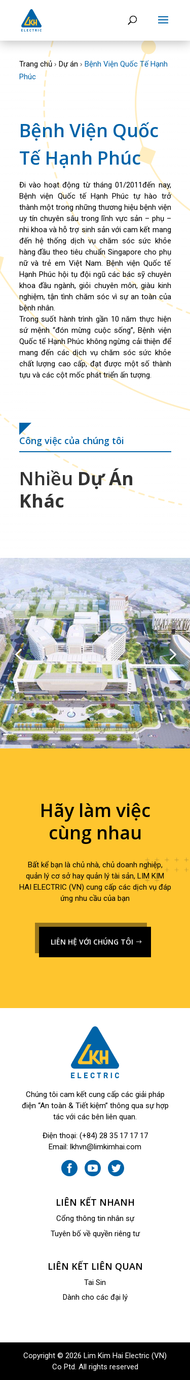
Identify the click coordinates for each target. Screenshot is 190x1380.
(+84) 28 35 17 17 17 (114, 1135)
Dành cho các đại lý (95, 1297)
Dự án (68, 64)
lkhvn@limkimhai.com (105, 1146)
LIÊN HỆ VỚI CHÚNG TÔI (92, 942)
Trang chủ (35, 64)
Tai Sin (95, 1282)
